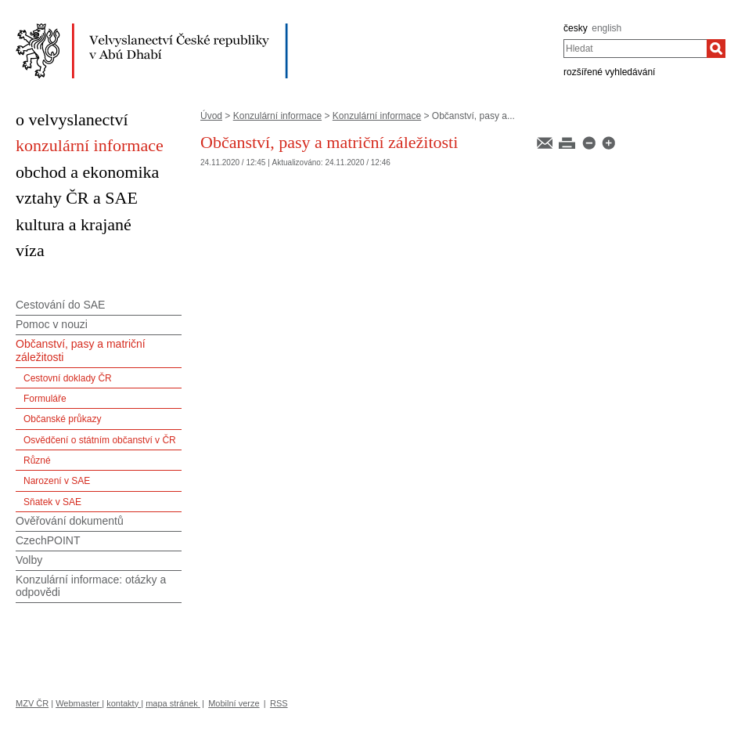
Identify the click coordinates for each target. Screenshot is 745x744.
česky (575, 28)
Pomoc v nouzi (52, 324)
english (606, 28)
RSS (279, 703)
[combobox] (635, 48)
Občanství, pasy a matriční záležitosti (81, 350)
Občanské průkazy (62, 419)
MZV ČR (32, 703)
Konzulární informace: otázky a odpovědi (91, 586)
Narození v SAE (56, 480)
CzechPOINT (48, 540)
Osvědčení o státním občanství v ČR (99, 440)
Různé (37, 460)
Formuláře (45, 398)
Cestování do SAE (60, 304)
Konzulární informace (277, 115)
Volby (29, 560)
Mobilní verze (233, 703)
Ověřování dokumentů (70, 521)
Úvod (211, 115)
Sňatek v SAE (52, 502)
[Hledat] (716, 48)
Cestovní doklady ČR (67, 378)
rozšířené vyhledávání (609, 72)
